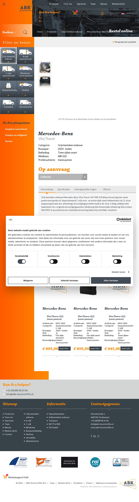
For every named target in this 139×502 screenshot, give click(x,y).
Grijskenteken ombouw (59, 417)
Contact (8, 434)
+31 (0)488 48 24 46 (49, 17)
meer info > (64, 348)
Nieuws (103, 4)
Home (39, 31)
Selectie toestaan (69, 280)
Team (93, 4)
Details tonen (118, 272)
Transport (53, 420)
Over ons (68, 4)
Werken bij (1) (118, 4)
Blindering (30, 427)
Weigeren (28, 280)
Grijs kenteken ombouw (71, 31)
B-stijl (28, 420)
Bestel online (122, 31)
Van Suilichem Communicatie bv (103, 486)
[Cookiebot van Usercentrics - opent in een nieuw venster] (118, 220)
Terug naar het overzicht (124, 42)
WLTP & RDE (54, 424)
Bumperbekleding (33, 431)
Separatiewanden (56, 414)
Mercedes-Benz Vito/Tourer (99, 31)
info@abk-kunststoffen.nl (52, 21)
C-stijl (28, 424)
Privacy (89, 483)
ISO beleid (53, 427)
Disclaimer (78, 483)
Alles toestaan (111, 280)
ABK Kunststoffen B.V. (36, 483)
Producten (54, 4)
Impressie (81, 4)
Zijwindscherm (32, 441)
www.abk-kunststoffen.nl (102, 427)
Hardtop (29, 434)
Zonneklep (30, 437)
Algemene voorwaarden (106, 483)
